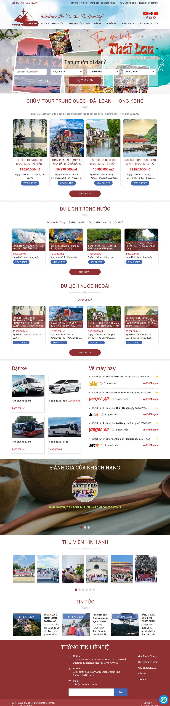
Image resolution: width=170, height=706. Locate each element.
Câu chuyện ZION (147, 667)
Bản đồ (142, 673)
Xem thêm (85, 193)
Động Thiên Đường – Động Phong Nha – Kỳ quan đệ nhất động (140, 246)
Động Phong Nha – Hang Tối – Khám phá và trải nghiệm (103, 247)
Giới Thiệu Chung (147, 656)
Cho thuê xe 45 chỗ (58, 442)
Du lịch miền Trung (56, 222)
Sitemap (142, 679)
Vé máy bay (102, 368)
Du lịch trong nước (85, 209)
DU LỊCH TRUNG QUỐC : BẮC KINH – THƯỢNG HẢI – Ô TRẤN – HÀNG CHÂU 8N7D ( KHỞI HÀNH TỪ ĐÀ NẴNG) (141, 322)
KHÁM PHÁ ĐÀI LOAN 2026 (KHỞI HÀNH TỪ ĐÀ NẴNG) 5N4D (66, 164)
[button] (81, 89)
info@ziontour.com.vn (85, 684)
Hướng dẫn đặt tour (148, 3)
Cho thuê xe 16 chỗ (21, 400)
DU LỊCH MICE (116, 222)
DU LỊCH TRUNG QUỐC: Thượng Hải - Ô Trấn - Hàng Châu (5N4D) (103, 164)
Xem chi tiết (30, 183)
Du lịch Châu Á (85, 300)
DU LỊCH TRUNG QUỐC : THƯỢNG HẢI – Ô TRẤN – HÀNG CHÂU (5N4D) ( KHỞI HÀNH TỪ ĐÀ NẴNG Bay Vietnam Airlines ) (28, 322)
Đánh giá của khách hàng (102, 3)
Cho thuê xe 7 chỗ (58, 400)
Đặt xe (19, 368)
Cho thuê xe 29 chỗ (21, 442)
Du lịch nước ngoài (85, 286)
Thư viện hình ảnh (127, 3)
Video (84, 3)
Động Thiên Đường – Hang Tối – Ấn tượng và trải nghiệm (66, 247)
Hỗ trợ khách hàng (148, 662)
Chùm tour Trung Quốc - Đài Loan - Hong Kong (85, 101)
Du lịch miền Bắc (77, 222)
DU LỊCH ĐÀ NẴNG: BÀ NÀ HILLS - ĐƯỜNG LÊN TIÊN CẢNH (28, 247)
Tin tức (74, 3)
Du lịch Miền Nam (97, 222)
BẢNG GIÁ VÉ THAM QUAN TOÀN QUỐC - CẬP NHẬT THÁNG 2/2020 (51, 621)
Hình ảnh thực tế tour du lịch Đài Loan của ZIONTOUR (85, 507)
